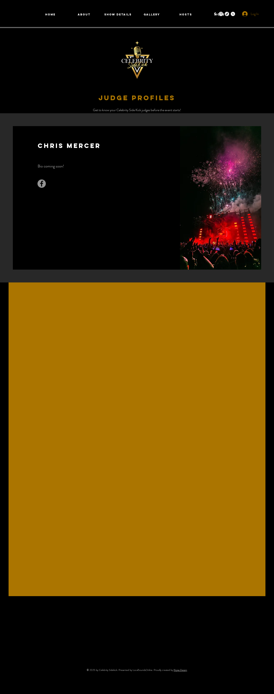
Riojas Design (180, 670)
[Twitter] (127, 186)
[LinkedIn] (133, 186)
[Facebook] (215, 14)
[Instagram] (140, 186)
